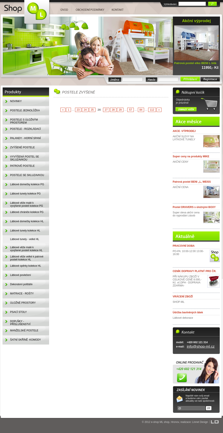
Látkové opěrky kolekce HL (25, 265)
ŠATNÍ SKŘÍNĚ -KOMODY (25, 339)
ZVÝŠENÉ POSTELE (22, 147)
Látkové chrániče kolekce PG (26, 212)
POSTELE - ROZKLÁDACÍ (25, 128)
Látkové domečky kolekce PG (27, 184)
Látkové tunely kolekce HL (25, 230)
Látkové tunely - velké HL (24, 239)
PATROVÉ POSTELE (22, 165)
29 (120, 109)
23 (78, 109)
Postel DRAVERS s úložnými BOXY (194, 207)
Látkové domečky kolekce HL (27, 221)
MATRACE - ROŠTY (22, 293)
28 (113, 109)
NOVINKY (16, 101)
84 (141, 109)
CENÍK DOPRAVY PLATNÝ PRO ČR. (194, 271)
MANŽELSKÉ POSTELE (24, 330)
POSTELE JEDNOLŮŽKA (25, 110)
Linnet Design (200, 422)
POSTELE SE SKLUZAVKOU (27, 175)
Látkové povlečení (20, 275)
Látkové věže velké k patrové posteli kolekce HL (26, 258)
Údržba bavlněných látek (188, 312)
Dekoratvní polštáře (21, 284)
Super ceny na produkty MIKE (191, 156)
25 (92, 109)
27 (106, 109)
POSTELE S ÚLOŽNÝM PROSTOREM (24, 121)
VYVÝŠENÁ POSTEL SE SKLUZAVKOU (24, 158)
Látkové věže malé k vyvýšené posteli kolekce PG (26, 204)
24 (85, 109)
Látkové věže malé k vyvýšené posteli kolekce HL (26, 249)
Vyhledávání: (170, 4)
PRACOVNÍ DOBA (184, 245)
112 (152, 109)
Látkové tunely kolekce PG (25, 193)
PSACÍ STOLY (18, 312)
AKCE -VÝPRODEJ (184, 131)
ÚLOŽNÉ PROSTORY (23, 302)
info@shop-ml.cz (201, 346)
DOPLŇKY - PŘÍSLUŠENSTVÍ (20, 323)
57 (130, 109)
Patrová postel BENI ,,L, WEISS (192, 181)
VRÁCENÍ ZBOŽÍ (183, 296)
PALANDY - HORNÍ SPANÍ (25, 138)
